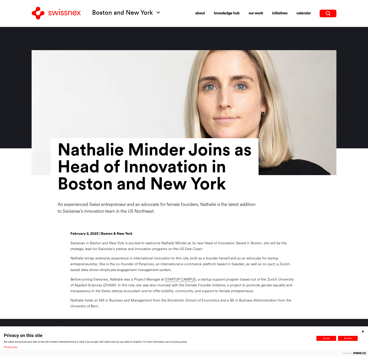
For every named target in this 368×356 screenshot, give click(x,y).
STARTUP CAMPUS (180, 280)
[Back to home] (56, 13)
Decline (348, 338)
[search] (328, 13)
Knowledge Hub (227, 13)
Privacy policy (11, 347)
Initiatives (280, 13)
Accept (326, 338)
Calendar (303, 13)
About (200, 13)
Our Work (256, 13)
